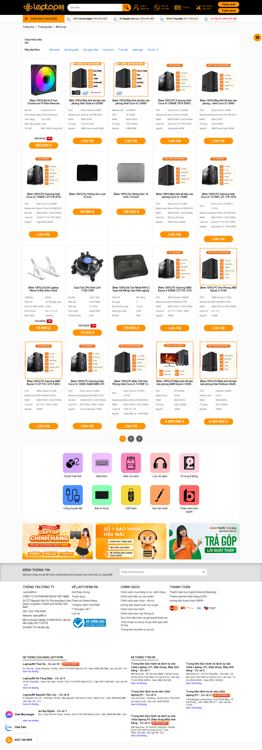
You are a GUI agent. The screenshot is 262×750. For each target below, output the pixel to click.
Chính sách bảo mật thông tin (137, 613)
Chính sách (228, 4)
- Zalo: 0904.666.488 (115, 698)
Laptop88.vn (30, 592)
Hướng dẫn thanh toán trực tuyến (139, 605)
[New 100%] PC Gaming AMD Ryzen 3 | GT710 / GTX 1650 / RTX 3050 (43, 384)
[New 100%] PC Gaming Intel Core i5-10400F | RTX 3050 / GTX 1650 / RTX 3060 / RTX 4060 (174, 103)
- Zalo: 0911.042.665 (103, 681)
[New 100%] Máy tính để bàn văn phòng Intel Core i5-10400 (131, 102)
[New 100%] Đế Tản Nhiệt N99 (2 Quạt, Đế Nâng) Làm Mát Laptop (130, 289)
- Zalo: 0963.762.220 (161, 680)
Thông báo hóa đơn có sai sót (137, 629)
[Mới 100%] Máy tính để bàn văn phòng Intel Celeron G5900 (87, 102)
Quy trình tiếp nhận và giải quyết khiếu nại (144, 617)
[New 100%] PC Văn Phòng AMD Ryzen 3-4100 (218, 289)
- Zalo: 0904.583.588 (110, 714)
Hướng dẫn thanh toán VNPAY (187, 600)
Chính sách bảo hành (132, 609)
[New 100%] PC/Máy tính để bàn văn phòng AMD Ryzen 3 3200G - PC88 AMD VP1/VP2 (174, 384)
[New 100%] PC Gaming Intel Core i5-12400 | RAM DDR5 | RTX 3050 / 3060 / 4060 (87, 384)
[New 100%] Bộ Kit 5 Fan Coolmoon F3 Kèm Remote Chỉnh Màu (43, 103)
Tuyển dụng (229, 10)
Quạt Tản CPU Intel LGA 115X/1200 (87, 289)
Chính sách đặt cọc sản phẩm (137, 596)
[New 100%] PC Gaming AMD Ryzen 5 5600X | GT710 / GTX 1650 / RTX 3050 (175, 290)
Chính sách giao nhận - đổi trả (137, 600)
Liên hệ (76, 613)
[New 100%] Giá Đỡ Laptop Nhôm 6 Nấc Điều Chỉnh (43, 289)
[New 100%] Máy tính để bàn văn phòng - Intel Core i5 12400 (218, 102)
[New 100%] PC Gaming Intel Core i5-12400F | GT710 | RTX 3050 (43, 197)
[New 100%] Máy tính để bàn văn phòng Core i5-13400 (174, 196)
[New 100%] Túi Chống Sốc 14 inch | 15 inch (131, 196)
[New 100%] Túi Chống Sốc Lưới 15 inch (87, 196)
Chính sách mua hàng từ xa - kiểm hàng (143, 592)
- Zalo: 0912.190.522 (213, 680)
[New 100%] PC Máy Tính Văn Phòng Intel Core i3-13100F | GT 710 (131, 384)
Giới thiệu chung (81, 592)
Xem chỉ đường (31, 671)
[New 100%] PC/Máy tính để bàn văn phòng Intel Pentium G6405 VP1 (218, 384)
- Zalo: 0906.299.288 (97, 668)
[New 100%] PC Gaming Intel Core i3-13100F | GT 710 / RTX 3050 (218, 197)
